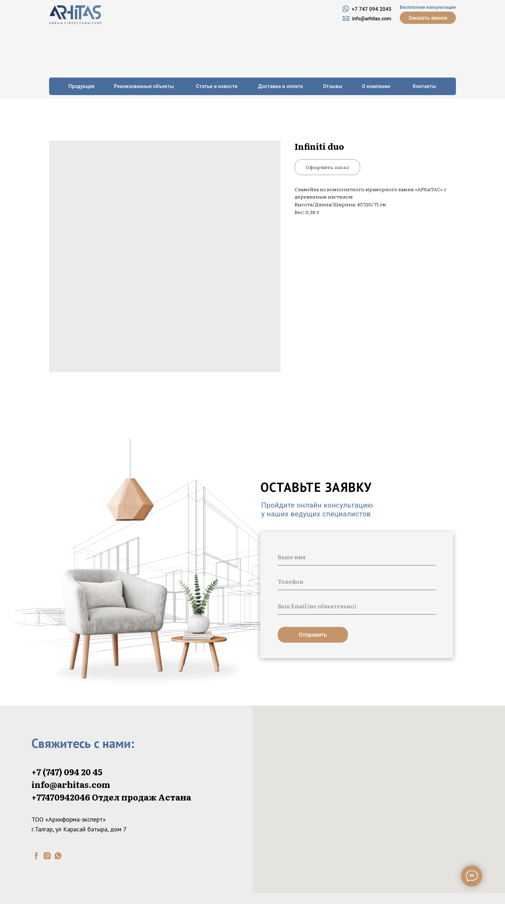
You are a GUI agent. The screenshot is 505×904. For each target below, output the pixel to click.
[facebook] (36, 855)
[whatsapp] (58, 855)
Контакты (424, 86)
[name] (357, 556)
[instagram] (47, 855)
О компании (376, 86)
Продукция (81, 86)
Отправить (313, 634)
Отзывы (332, 86)
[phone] (357, 581)
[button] (428, 18)
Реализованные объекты (144, 86)
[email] (357, 606)
